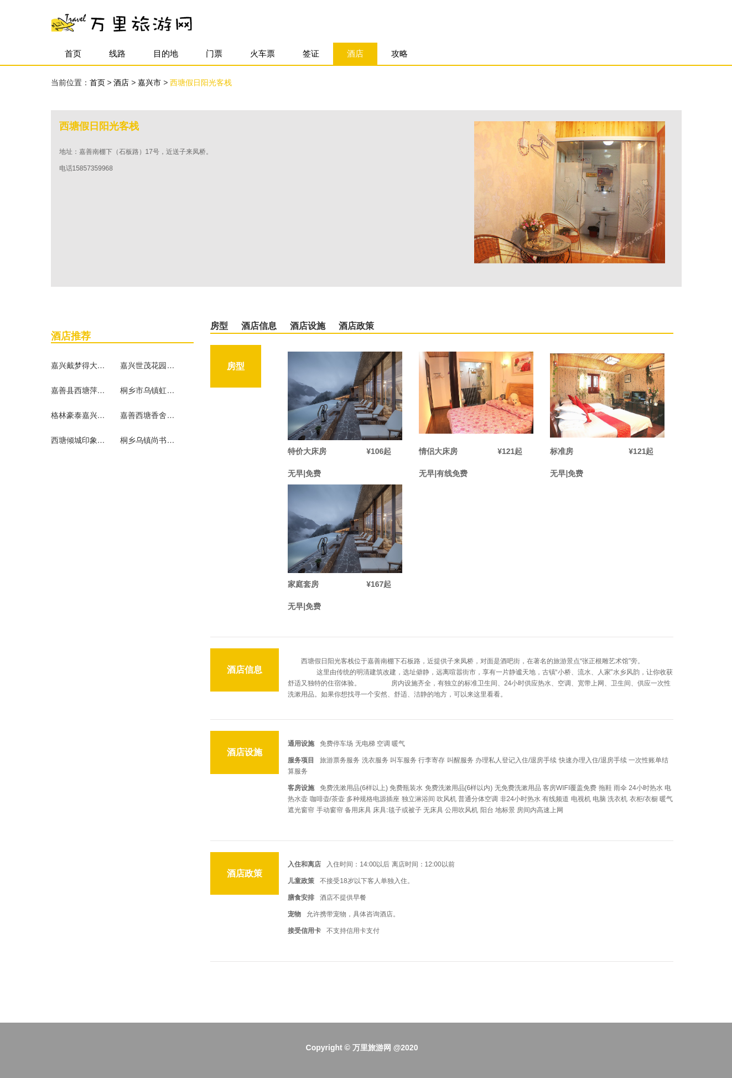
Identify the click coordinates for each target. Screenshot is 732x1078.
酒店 (355, 53)
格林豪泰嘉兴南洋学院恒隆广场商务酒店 (78, 415)
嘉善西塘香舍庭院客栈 (147, 415)
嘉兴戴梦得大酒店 (78, 365)
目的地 (165, 53)
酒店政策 (356, 326)
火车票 (262, 53)
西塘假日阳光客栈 (201, 82)
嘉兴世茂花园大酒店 (147, 365)
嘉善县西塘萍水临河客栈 (78, 390)
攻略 (399, 53)
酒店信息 (259, 326)
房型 (219, 326)
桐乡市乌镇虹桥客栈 (147, 390)
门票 (214, 53)
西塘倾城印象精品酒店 (78, 440)
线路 (117, 53)
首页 (73, 53)
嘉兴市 (150, 82)
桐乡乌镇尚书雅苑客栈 (147, 440)
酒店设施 (307, 326)
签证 (311, 53)
